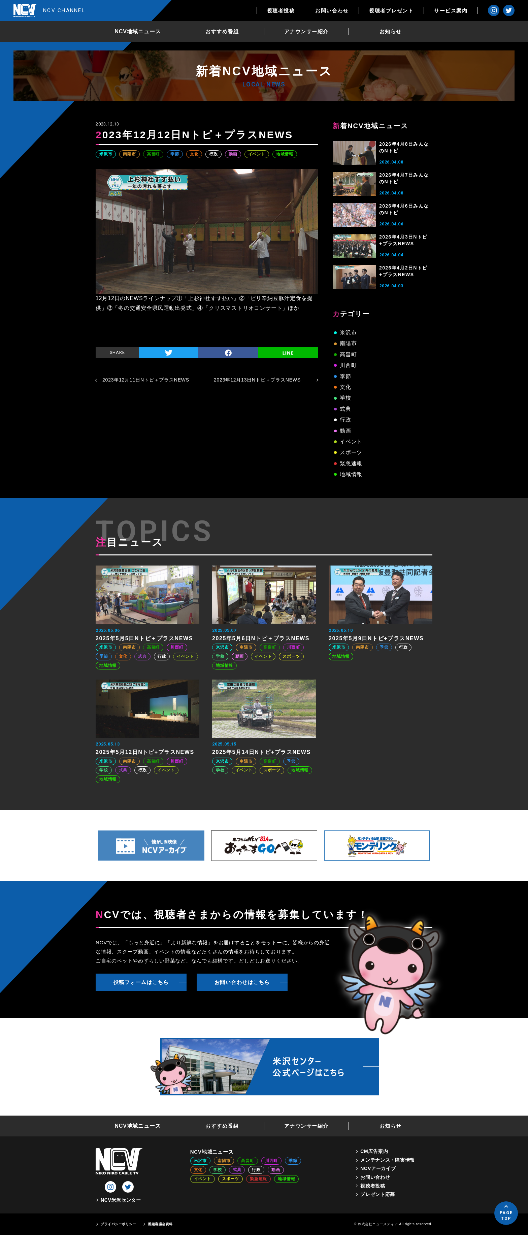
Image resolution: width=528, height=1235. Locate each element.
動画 (233, 154)
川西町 (348, 365)
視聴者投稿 (281, 10)
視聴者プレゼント (391, 10)
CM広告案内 (374, 1151)
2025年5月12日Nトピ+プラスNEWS (145, 752)
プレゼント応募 (377, 1194)
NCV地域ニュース (138, 31)
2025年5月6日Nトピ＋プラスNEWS (260, 638)
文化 (194, 154)
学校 (345, 398)
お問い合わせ (332, 10)
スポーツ (351, 452)
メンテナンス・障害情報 (387, 1160)
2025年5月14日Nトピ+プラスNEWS (261, 752)
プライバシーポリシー (118, 1224)
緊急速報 (351, 463)
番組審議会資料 (160, 1224)
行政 (213, 154)
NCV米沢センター (121, 1200)
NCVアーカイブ (378, 1168)
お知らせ (391, 31)
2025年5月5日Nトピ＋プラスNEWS (144, 638)
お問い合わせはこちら (242, 982)
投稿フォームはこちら (141, 982)
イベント (256, 154)
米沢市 (105, 154)
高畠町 (153, 154)
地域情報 (284, 154)
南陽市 (129, 154)
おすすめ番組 (222, 31)
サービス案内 (450, 10)
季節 (174, 154)
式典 (345, 409)
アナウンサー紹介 (306, 31)
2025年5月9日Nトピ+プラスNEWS (376, 638)
